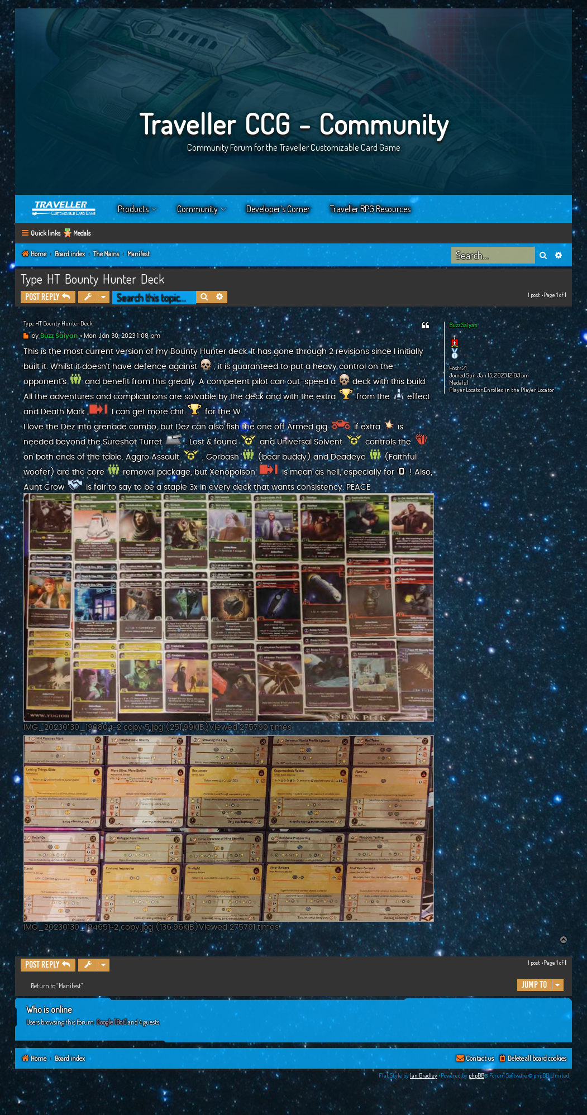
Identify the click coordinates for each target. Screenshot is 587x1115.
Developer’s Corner (278, 208)
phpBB (476, 1075)
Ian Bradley (423, 1075)
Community (197, 208)
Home (64, 208)
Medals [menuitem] (81, 233)
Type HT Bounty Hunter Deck (92, 278)
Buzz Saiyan (463, 325)
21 (464, 368)
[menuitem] (532, 1058)
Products (133, 208)
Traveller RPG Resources (370, 208)
